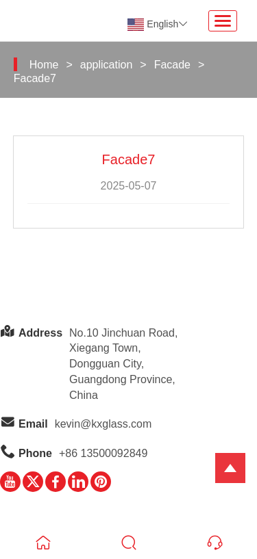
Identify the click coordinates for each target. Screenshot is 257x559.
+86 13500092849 (103, 453)
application (106, 64)
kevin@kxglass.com (103, 424)
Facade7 (35, 78)
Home (44, 64)
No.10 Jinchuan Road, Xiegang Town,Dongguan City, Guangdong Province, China (123, 364)
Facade (172, 64)
